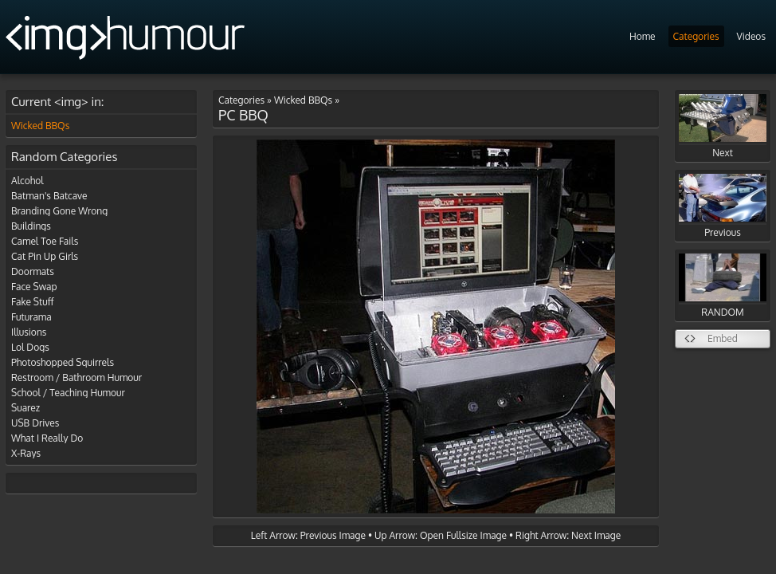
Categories (696, 36)
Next (722, 126)
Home (642, 36)
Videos (751, 36)
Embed (722, 338)
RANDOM (722, 286)
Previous (722, 206)
